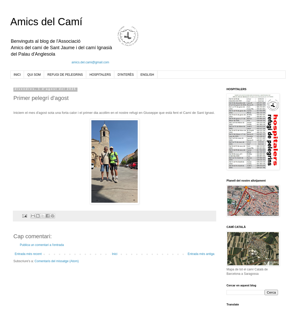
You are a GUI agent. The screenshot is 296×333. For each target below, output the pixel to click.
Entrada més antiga (201, 254)
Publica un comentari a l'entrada (42, 245)
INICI (17, 74)
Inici (114, 254)
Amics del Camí (46, 21)
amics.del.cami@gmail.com (90, 62)
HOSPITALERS (100, 74)
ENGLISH (147, 74)
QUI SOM (34, 74)
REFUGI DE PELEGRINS (65, 74)
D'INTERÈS (126, 74)
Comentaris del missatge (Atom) (56, 261)
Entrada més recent (28, 254)
